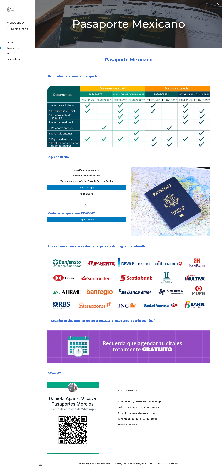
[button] (218, 4)
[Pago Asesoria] (86, 219)
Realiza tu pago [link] (15, 59)
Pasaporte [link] (13, 48)
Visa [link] (9, 53)
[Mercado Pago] (86, 187)
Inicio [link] (10, 42)
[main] (128, 24)
